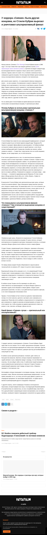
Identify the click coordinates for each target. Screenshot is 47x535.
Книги (7, 399)
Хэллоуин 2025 (6, 6)
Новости (14, 6)
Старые (43, 451)
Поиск (45, 2)
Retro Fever (17, 399)
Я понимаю (6, 531)
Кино (3, 399)
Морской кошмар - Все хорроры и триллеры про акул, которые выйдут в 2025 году (23, 476)
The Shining (20, 64)
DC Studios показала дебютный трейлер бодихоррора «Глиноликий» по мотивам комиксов (23, 434)
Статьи (27, 6)
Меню (2, 2)
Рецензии (20, 6)
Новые (3, 451)
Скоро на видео (34, 6)
